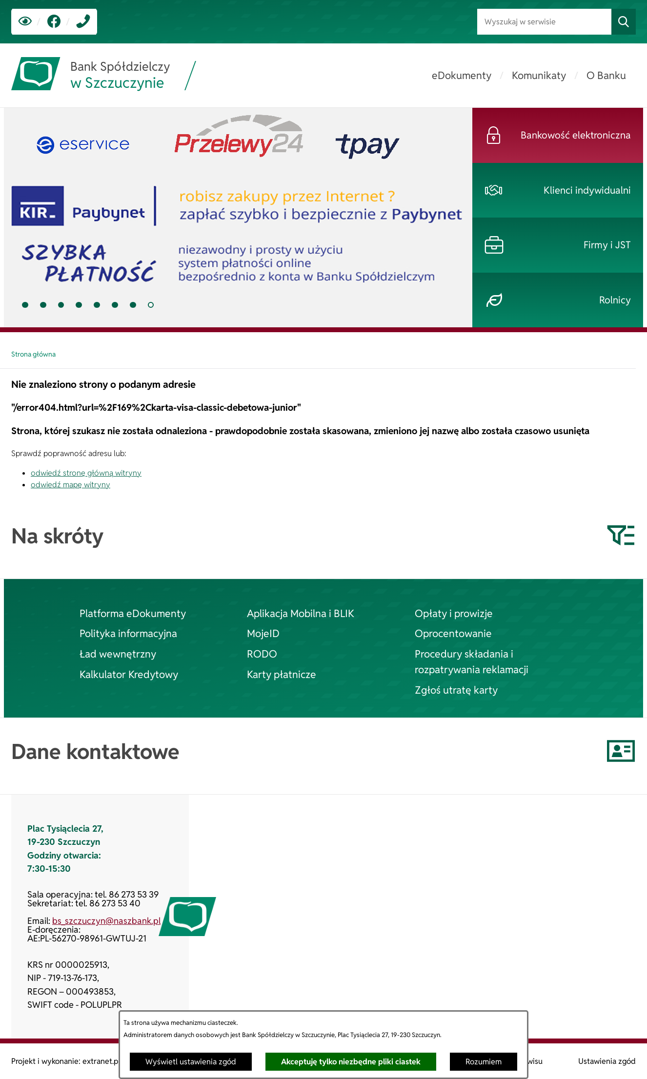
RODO (262, 653)
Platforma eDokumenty (133, 613)
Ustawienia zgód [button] (607, 1061)
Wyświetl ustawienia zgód (190, 1062)
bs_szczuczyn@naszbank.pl (106, 920)
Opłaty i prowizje (454, 613)
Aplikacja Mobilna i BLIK (300, 613)
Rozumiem (483, 1062)
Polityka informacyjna (128, 633)
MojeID (263, 633)
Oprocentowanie (453, 633)
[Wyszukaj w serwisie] (544, 22)
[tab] (238, 217)
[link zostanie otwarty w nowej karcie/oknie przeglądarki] (54, 22)
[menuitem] (461, 75)
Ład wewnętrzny (118, 653)
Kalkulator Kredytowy (129, 674)
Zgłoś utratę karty (456, 690)
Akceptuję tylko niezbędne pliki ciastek (351, 1062)
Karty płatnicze (281, 674)
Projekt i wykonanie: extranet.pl (65, 1061)
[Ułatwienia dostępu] (25, 22)
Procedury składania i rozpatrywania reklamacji (471, 661)
